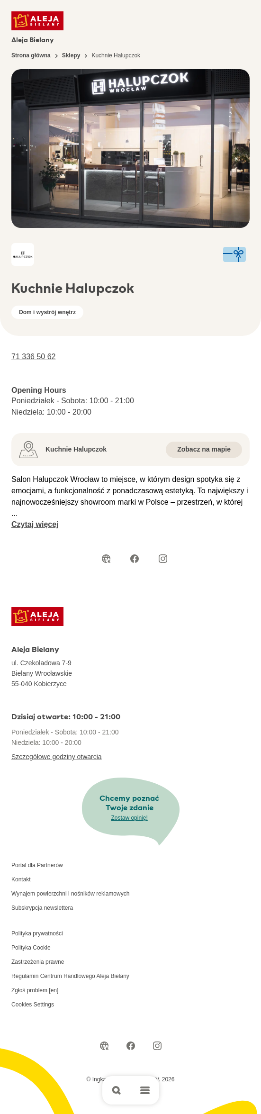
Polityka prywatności (37, 933)
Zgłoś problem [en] (34, 990)
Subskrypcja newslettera (42, 908)
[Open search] (116, 1090)
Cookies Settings (32, 1004)
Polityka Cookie (31, 947)
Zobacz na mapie (204, 449)
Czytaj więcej (35, 524)
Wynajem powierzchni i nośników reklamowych (70, 893)
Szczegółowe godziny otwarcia (56, 757)
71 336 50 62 (33, 357)
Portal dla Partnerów (37, 865)
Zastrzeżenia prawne (37, 962)
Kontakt (21, 879)
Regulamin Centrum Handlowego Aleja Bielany (70, 976)
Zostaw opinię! (129, 818)
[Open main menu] (145, 1090)
